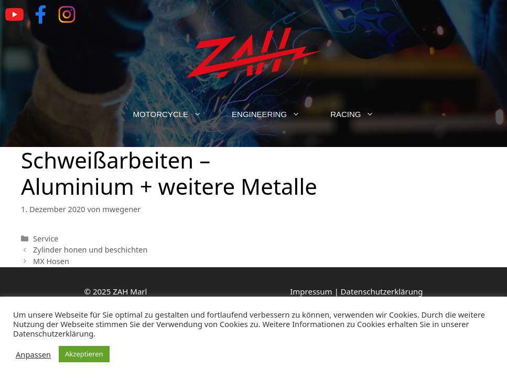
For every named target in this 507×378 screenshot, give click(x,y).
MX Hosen (51, 261)
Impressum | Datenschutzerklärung (356, 291)
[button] (202, 114)
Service (45, 239)
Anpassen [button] (33, 354)
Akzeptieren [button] (84, 354)
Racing (359, 114)
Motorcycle (175, 114)
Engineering (273, 114)
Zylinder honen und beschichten (90, 250)
